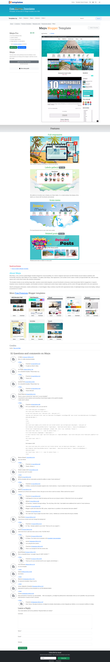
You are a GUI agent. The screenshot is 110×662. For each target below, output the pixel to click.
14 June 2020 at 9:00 (35, 505)
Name (20, 629)
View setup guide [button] (24, 68)
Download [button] (22, 315)
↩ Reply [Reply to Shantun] (20, 582)
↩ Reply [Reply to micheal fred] (20, 386)
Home (73, 2)
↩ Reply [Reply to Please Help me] (20, 402)
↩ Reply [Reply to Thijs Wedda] (20, 520)
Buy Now (13, 47)
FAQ (90, 2)
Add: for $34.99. (19, 44)
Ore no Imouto (15, 321)
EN (95, 2)
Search (98, 18)
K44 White (32, 321)
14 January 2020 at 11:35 (27, 357)
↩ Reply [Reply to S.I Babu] (20, 362)
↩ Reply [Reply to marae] (20, 533)
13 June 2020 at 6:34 (35, 494)
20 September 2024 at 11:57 (37, 600)
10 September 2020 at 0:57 (37, 545)
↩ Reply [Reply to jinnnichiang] (20, 555)
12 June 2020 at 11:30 (26, 488)
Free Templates (22, 8)
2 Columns (17, 23)
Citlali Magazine (34, 297)
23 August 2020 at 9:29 (27, 528)
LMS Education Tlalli (17, 297)
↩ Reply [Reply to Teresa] (20, 598)
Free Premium (21, 293)
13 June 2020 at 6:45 (35, 462)
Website (20, 640)
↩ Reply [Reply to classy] (20, 575)
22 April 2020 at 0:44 (35, 388)
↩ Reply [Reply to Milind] (20, 480)
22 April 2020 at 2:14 (35, 376)
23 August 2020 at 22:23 (36, 534)
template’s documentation (54, 536)
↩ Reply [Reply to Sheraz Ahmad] (20, 461)
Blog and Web (16, 348)
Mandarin (87, 297)
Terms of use (51, 659)
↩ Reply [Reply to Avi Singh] (20, 374)
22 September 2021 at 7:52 (28, 577)
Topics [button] (31, 18)
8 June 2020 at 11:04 (33, 468)
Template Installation (17, 44)
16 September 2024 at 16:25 (28, 592)
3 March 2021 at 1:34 (30, 563)
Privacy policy (58, 659)
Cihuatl (50, 297)
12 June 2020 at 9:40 (26, 475)
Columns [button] (37, 18)
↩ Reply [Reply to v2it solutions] (20, 568)
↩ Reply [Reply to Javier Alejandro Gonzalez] (20, 589)
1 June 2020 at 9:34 (30, 456)
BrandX (50, 321)
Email (20, 635)
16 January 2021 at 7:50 (30, 550)
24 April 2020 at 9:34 (30, 394)
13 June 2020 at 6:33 (35, 482)
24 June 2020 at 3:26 (35, 510)
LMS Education (71, 297)
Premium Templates (26, 23)
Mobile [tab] (52, 33)
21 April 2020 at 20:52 (30, 382)
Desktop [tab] (44, 33)
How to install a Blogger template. (20, 268)
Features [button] (26, 18)
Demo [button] (14, 315)
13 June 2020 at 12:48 (34, 499)
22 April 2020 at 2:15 (35, 363)
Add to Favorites (93, 27)
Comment (20, 612)
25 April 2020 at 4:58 (35, 404)
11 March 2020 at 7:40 (28, 369)
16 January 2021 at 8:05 (36, 557)
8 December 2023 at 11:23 (37, 584)
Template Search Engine (82, 2)
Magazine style (36, 23)
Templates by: (13, 18)
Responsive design (46, 23)
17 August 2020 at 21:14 (36, 522)
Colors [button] (43, 18)
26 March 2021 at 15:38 (27, 570)
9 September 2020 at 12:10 (35, 539)
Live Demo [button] (22, 47)
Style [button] (20, 18)
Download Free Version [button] (24, 61)
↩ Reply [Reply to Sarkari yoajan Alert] (20, 473)
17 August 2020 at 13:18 (30, 515)
